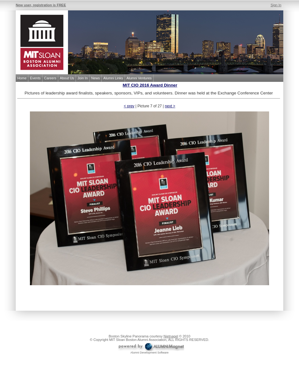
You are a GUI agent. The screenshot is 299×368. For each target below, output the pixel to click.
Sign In (276, 5)
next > (170, 106)
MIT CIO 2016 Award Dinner (150, 85)
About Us (67, 78)
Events (35, 78)
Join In (82, 78)
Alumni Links (113, 78)
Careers (50, 78)
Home (21, 78)
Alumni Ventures (139, 78)
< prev (129, 106)
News (95, 78)
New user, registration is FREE (41, 5)
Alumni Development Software (149, 352)
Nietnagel (171, 336)
